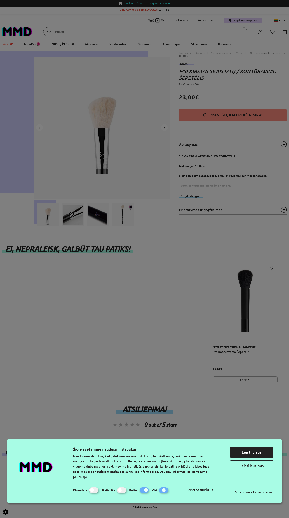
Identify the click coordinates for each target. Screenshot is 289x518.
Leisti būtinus (251, 466)
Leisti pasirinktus (200, 490)
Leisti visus (252, 452)
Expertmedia (262, 492)
